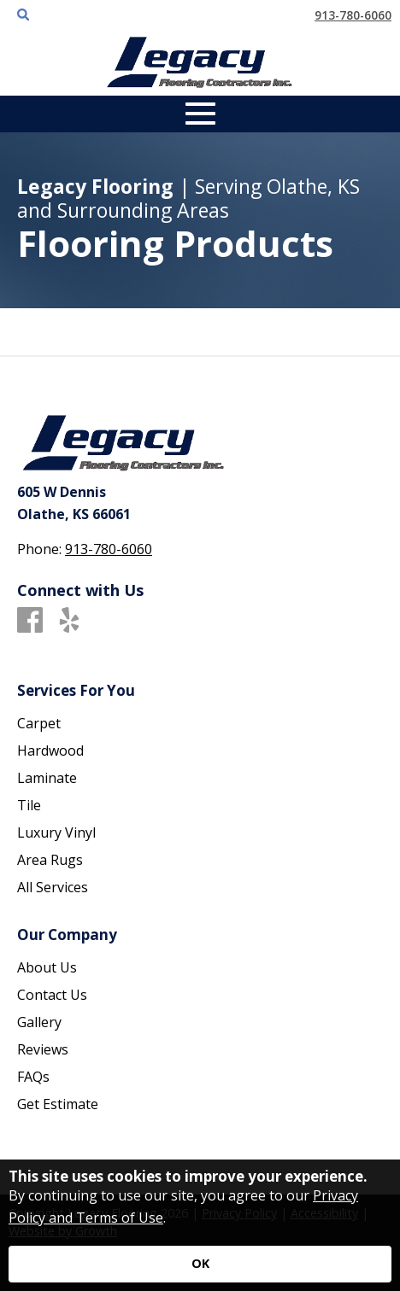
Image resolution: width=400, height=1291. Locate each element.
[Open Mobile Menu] (200, 114)
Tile (29, 805)
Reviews (42, 1049)
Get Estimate (57, 1104)
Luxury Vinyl (56, 832)
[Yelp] (69, 620)
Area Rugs (50, 860)
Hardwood (50, 750)
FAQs (33, 1077)
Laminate (47, 778)
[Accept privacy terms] (200, 1264)
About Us (47, 967)
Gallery (39, 1022)
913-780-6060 (353, 15)
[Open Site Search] (23, 16)
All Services (52, 887)
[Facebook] (30, 620)
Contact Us (52, 995)
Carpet (39, 723)
